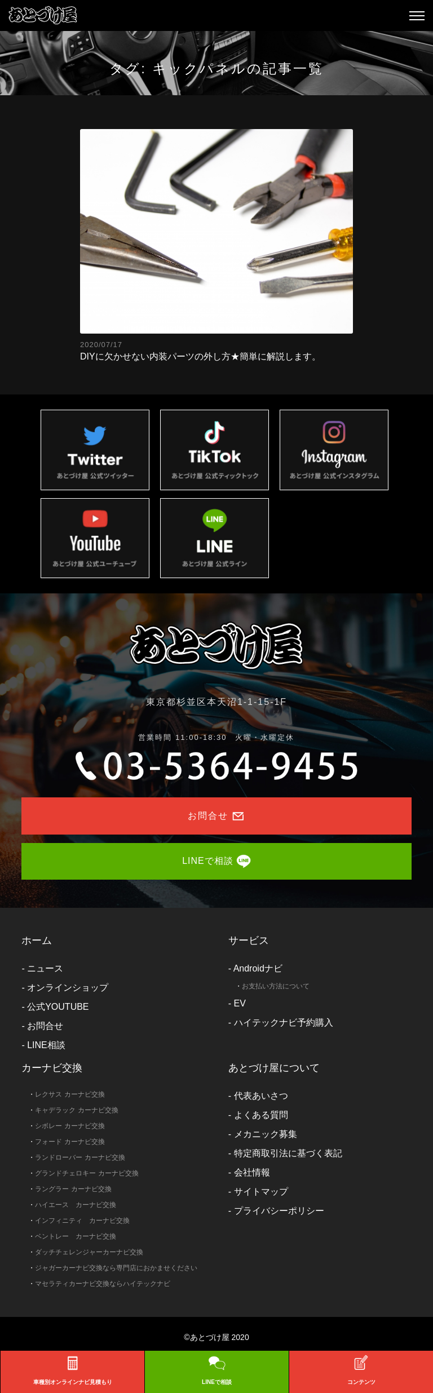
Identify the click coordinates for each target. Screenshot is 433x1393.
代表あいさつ (261, 1096)
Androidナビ (257, 968)
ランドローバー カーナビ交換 (80, 1157)
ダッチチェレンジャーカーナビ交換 (89, 1252)
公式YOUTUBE (58, 1007)
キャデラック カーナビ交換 (76, 1110)
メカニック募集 (265, 1134)
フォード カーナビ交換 (69, 1142)
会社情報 (252, 1172)
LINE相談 (46, 1045)
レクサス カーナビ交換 (69, 1094)
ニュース (45, 968)
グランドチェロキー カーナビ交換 (86, 1173)
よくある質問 (261, 1115)
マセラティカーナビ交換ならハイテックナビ (102, 1284)
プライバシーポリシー (279, 1210)
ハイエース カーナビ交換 (75, 1205)
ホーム (36, 940)
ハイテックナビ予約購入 (283, 1022)
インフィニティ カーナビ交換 (82, 1221)
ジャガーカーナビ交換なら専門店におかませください (116, 1268)
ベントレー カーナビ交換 (75, 1236)
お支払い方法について (276, 986)
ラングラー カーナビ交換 (73, 1189)
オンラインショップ (67, 987)
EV (240, 1003)
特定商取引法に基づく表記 (288, 1153)
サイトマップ (261, 1191)
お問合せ (45, 1026)
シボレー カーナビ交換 (69, 1126)
